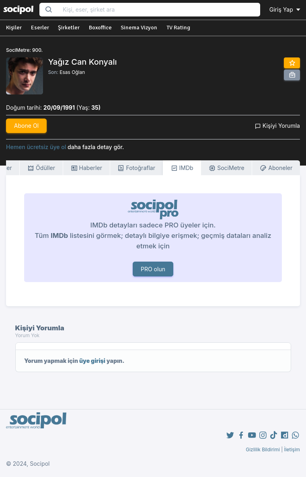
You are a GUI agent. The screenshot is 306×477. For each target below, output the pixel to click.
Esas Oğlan (72, 72)
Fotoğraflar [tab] (136, 168)
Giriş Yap (285, 9)
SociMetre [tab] (226, 168)
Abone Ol (26, 125)
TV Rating (178, 27)
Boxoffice (100, 27)
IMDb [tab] (182, 168)
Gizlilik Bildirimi (263, 449)
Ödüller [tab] (41, 168)
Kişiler (14, 27)
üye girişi (92, 360)
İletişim (292, 449)
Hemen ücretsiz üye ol (36, 146)
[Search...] (159, 10)
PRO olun (153, 269)
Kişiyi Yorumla (277, 125)
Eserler (40, 27)
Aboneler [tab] (276, 168)
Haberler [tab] (86, 168)
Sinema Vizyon (139, 27)
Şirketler (69, 27)
